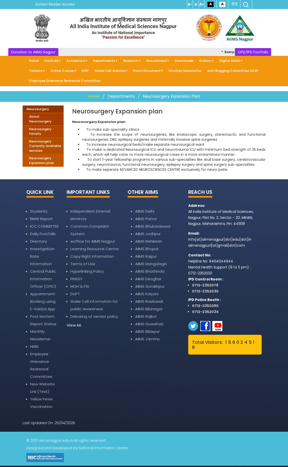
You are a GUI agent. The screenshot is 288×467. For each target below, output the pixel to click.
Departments (105, 60)
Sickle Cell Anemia (110, 70)
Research (132, 60)
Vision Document (148, 70)
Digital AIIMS (231, 60)
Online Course (63, 70)
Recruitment (157, 60)
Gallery (206, 60)
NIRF (85, 70)
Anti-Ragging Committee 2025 (232, 70)
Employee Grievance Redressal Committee (64, 80)
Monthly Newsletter (185, 70)
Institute (52, 60)
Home (34, 60)
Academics (76, 60)
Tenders (37, 70)
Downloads (184, 60)
